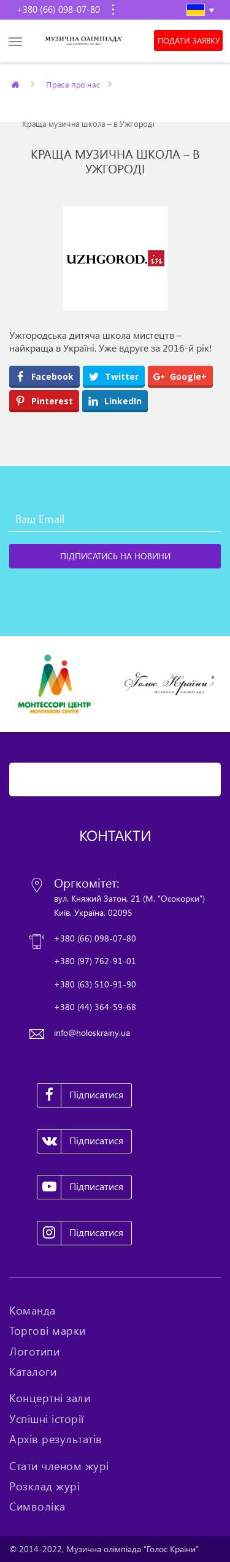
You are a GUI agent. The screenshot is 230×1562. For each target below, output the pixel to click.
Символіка (37, 1506)
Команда (32, 1310)
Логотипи (34, 1351)
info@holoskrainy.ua (92, 1032)
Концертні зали (49, 1397)
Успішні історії (46, 1418)
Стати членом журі (59, 1465)
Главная (16, 83)
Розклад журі (44, 1486)
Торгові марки (47, 1330)
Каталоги (32, 1371)
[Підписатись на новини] (115, 556)
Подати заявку (189, 40)
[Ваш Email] (115, 519)
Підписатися (80, 1095)
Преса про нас (73, 83)
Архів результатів (55, 1439)
